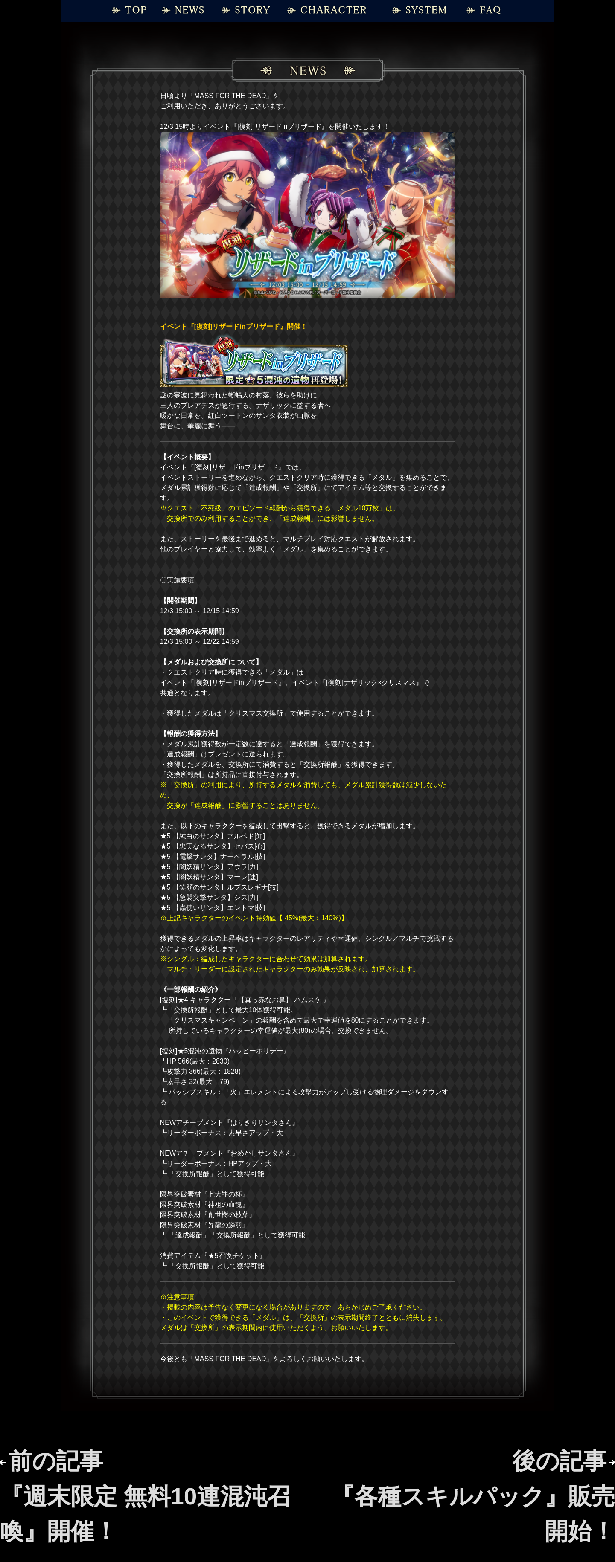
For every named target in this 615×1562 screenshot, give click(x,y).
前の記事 (145, 1496)
